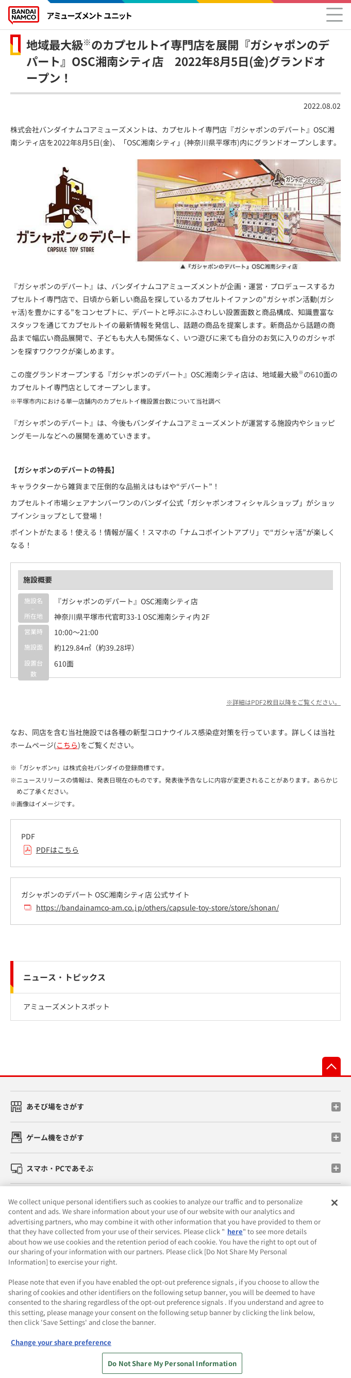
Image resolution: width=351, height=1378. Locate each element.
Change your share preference (61, 1348)
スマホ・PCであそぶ (59, 1168)
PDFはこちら (57, 849)
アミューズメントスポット (66, 1006)
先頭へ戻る (331, 1066)
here (235, 1237)
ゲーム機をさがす (55, 1137)
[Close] (334, 1209)
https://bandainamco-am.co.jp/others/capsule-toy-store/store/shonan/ (157, 907)
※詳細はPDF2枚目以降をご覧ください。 (283, 702)
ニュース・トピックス (64, 977)
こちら (67, 745)
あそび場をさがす (55, 1106)
